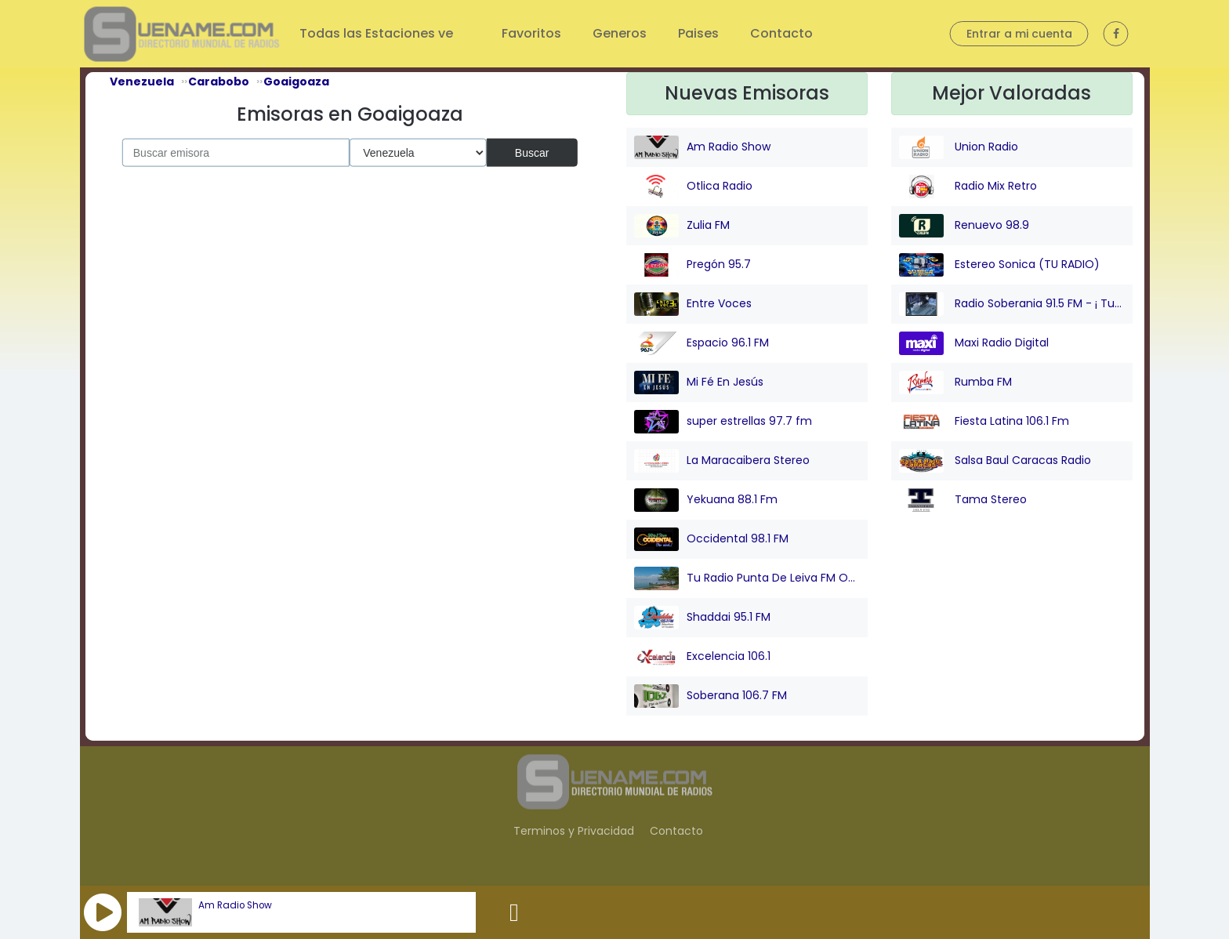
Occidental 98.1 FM (711, 539)
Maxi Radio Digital (974, 343)
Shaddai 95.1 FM (702, 617)
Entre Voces (693, 304)
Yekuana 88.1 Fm (706, 500)
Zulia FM (682, 225)
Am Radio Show (235, 905)
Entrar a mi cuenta (1019, 34)
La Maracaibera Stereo (722, 461)
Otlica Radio (693, 186)
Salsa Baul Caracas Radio (995, 461)
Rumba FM (955, 382)
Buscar (532, 152)
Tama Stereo (963, 500)
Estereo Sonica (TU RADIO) (999, 265)
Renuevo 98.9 (964, 225)
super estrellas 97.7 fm (723, 421)
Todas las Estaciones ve (377, 33)
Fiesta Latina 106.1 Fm (984, 421)
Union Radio (958, 147)
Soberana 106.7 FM (710, 696)
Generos (620, 33)
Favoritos (531, 33)
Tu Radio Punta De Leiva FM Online (747, 578)
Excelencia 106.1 (702, 657)
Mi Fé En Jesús (698, 382)
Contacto (781, 33)
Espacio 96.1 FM (701, 343)
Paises (698, 33)
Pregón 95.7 (692, 265)
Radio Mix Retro (968, 186)
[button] (102, 912)
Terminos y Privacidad (573, 831)
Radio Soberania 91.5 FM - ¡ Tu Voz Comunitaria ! (1012, 304)
